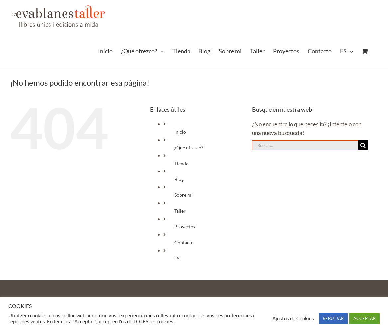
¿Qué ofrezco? (188, 147)
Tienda (181, 163)
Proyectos (184, 226)
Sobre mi (183, 195)
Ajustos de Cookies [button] (293, 318)
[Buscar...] (305, 145)
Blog (179, 179)
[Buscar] (363, 145)
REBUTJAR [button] (333, 318)
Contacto (184, 242)
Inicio (180, 132)
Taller (180, 211)
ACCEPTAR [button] (364, 318)
